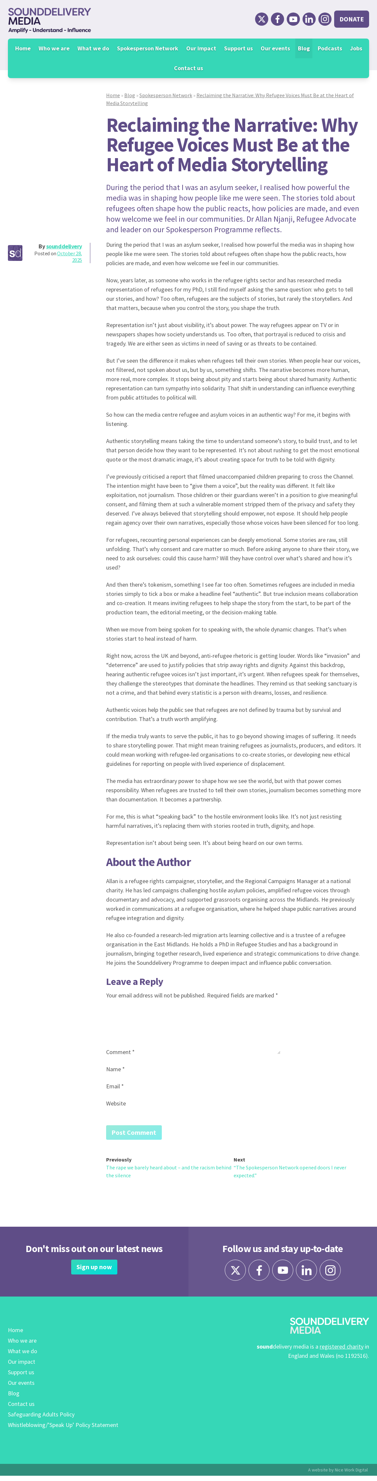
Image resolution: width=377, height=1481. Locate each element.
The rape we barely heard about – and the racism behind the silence (168, 1172)
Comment (120, 1052)
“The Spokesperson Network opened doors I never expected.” (290, 1172)
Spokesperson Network (147, 48)
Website (116, 1103)
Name (115, 1069)
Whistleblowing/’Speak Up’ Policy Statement (63, 1430)
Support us (238, 48)
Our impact (201, 48)
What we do (93, 48)
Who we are (54, 48)
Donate (351, 19)
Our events (275, 48)
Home (23, 48)
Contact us (188, 68)
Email (115, 1086)
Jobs (356, 48)
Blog (304, 48)
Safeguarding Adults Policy (41, 1419)
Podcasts (330, 48)
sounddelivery (64, 246)
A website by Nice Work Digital (338, 1475)
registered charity (341, 1351)
